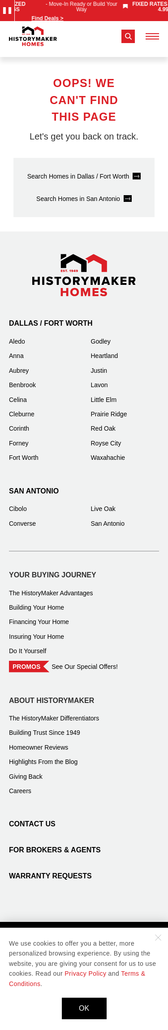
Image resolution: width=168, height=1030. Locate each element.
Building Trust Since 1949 (44, 727)
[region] (85, 10)
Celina (18, 394)
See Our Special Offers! (85, 661)
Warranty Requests (50, 870)
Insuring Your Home (36, 631)
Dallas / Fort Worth (51, 318)
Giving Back (26, 771)
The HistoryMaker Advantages (51, 587)
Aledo (17, 336)
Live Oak (103, 503)
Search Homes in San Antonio (78, 193)
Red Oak (103, 423)
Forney (19, 437)
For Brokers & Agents (55, 844)
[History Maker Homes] (33, 36)
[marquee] (85, 10)
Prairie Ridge (109, 408)
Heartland (104, 350)
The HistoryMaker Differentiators (54, 712)
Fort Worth (24, 452)
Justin (99, 365)
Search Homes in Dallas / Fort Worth (78, 171)
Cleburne (21, 408)
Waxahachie (108, 452)
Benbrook (22, 379)
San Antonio (34, 485)
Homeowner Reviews (38, 742)
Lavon (99, 379)
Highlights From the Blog (43, 756)
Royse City (106, 437)
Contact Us (32, 818)
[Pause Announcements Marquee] (7, 10)
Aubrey (19, 365)
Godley (101, 336)
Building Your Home (36, 602)
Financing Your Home (39, 616)
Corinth (19, 423)
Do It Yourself (27, 645)
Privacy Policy (85, 973)
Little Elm (104, 394)
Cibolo (18, 503)
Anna (16, 350)
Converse (22, 518)
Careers (20, 785)
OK (84, 1008)
